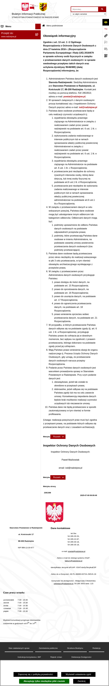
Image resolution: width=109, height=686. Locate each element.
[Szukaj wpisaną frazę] (102, 9)
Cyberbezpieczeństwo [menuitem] (12, 215)
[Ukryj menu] (38, 26)
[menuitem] (20, 39)
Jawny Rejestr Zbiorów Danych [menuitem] (16, 209)
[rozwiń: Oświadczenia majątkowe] (39, 72)
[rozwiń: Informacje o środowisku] (39, 125)
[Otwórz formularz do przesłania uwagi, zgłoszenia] (105, 49)
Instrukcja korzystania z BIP (29, 657)
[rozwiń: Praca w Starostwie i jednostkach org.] (39, 116)
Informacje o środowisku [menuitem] (13, 125)
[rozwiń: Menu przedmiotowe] (39, 90)
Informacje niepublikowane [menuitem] (14, 204)
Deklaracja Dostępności (81, 657)
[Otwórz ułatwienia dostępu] (105, 22)
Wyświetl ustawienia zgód (78, 674)
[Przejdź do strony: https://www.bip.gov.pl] (105, 29)
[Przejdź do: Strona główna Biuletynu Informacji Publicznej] (43, 26)
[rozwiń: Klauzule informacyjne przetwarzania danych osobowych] (39, 107)
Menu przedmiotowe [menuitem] (11, 90)
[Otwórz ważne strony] (105, 42)
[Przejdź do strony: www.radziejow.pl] (105, 35)
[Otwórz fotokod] (105, 55)
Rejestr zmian (56, 657)
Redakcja (96, 648)
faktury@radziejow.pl (73, 561)
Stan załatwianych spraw (19, 648)
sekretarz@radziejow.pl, (64, 584)
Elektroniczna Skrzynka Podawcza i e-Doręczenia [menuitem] (18, 141)
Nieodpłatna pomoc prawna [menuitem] (14, 187)
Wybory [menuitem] (5, 176)
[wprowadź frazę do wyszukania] (85, 9)
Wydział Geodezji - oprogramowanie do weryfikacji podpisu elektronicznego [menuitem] (16, 151)
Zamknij (81, 681)
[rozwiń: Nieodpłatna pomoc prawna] (39, 187)
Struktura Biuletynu (75, 648)
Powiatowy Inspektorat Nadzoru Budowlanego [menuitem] (16, 132)
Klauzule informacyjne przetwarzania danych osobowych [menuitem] (18, 109)
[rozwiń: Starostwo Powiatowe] (39, 54)
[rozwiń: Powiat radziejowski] (39, 39)
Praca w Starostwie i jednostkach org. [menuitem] (17, 117)
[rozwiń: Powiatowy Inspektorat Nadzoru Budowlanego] (39, 130)
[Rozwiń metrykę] (57, 436)
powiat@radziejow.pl (74, 96)
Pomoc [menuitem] (4, 198)
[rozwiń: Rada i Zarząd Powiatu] (39, 47)
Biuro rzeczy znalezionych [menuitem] (14, 182)
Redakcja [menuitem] (5, 96)
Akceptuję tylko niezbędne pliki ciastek (44, 681)
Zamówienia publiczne (48, 648)
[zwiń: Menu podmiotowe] (39, 32)
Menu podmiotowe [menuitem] (10, 32)
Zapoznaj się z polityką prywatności (35, 674)
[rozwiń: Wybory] (39, 176)
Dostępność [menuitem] (7, 221)
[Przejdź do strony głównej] (35, 11)
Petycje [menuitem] (4, 193)
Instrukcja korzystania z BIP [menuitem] (15, 101)
